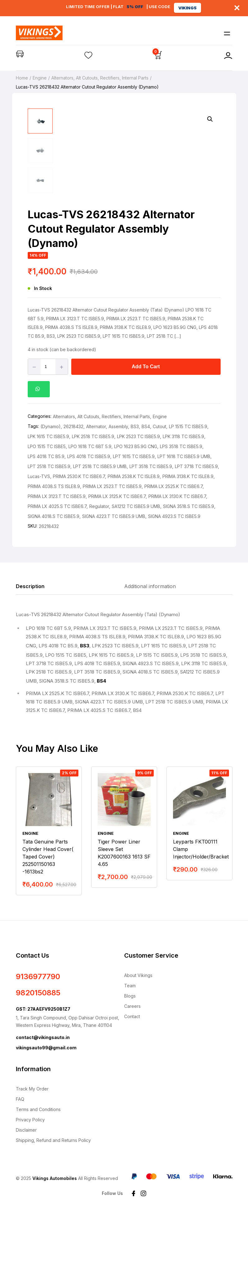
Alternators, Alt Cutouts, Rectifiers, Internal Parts (99, 77)
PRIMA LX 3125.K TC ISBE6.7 (117, 569)
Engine (40, 77)
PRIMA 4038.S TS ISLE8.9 (54, 559)
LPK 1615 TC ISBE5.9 (48, 509)
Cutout (159, 499)
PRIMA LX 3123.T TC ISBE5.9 (57, 569)
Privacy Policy (30, 1193)
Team (130, 1058)
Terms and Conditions (38, 1182)
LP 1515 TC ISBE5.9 (188, 499)
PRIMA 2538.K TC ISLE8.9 (134, 549)
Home (22, 77)
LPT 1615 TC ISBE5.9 (134, 529)
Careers (132, 1079)
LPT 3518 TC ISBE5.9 (150, 539)
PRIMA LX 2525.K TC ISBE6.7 (173, 559)
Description (30, 659)
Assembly (118, 499)
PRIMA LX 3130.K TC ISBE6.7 (177, 569)
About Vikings (138, 1048)
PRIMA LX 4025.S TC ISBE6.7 (57, 579)
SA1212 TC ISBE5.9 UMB (136, 579)
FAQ (20, 1172)
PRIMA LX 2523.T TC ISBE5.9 (112, 559)
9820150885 (38, 1066)
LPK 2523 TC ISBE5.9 (138, 509)
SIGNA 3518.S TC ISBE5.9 (188, 579)
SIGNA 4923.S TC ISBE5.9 (174, 589)
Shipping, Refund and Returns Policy (53, 1213)
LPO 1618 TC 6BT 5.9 (89, 519)
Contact (132, 1089)
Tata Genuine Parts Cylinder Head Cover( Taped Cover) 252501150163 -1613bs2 (47, 930)
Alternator (96, 499)
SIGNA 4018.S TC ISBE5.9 (53, 589)
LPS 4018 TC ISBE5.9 (88, 529)
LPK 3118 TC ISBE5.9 (183, 509)
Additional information (150, 659)
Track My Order (32, 1162)
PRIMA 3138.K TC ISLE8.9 (187, 549)
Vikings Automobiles (54, 1251)
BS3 (135, 499)
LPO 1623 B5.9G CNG (135, 519)
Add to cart (146, 439)
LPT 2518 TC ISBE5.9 (49, 539)
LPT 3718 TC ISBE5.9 (196, 539)
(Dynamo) (50, 499)
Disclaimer (26, 1203)
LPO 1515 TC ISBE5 (47, 519)
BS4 (146, 499)
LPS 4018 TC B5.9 (46, 529)
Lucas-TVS (39, 549)
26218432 (73, 499)
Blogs (130, 1069)
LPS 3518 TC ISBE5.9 (181, 519)
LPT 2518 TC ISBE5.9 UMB (100, 539)
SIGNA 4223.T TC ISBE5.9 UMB (113, 589)
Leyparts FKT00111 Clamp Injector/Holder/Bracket (201, 922)
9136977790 (38, 1049)
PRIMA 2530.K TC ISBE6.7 (79, 549)
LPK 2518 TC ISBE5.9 (93, 509)
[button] (210, 119)
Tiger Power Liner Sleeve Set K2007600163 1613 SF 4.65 (124, 926)
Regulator (99, 579)
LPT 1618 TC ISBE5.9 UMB (183, 529)
